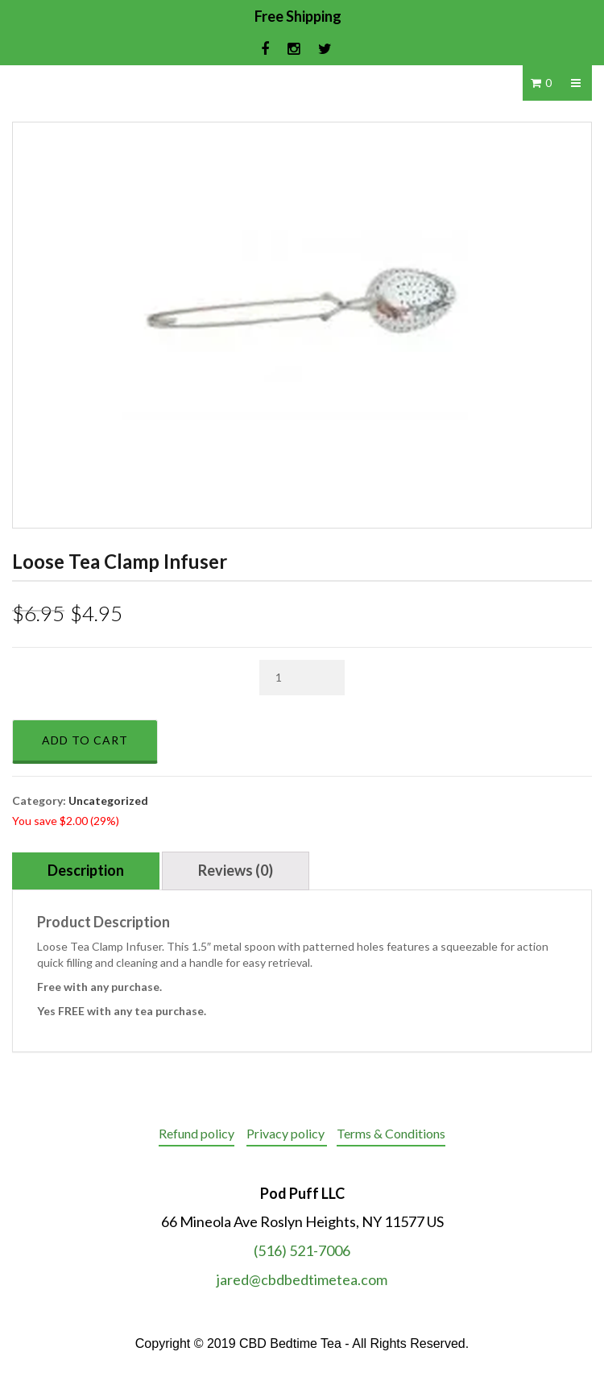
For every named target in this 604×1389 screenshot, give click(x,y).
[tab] (85, 870)
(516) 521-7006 (302, 1250)
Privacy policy (286, 1133)
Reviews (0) (235, 870)
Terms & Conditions (391, 1133)
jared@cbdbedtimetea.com (302, 1279)
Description (86, 870)
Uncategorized (108, 800)
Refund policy (196, 1133)
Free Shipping (297, 16)
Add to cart (85, 740)
